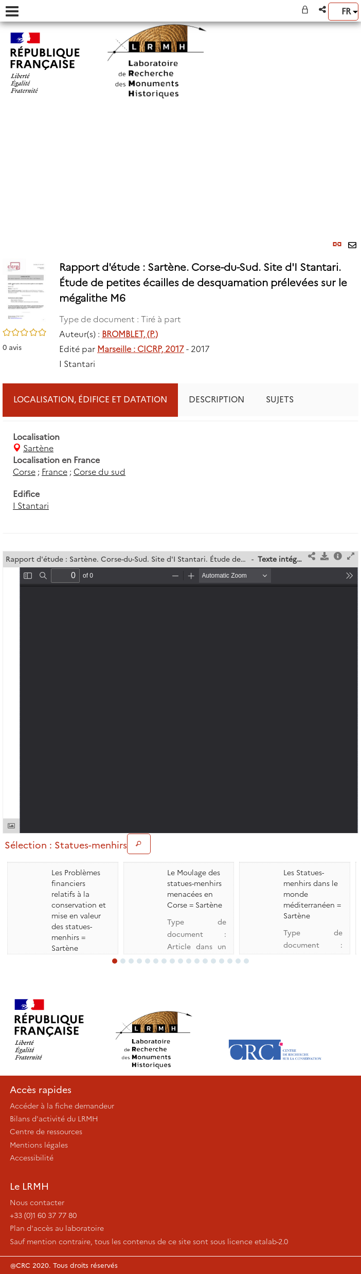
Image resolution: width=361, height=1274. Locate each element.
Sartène (38, 448)
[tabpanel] (180, 472)
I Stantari (31, 506)
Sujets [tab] (280, 399)
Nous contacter (37, 1202)
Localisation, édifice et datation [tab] (90, 399)
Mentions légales (39, 1145)
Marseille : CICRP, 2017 (140, 349)
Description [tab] (216, 399)
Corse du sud (99, 472)
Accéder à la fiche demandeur (62, 1106)
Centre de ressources (46, 1131)
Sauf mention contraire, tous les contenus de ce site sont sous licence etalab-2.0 (149, 1241)
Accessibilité (31, 1157)
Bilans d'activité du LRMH (54, 1118)
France (54, 472)
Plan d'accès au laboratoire (57, 1228)
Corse (24, 472)
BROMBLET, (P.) (130, 334)
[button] (323, 9)
